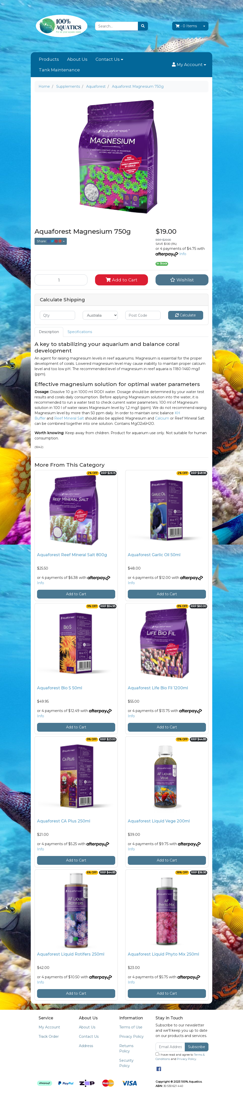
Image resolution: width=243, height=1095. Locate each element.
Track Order (49, 1036)
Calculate (185, 315)
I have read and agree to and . (180, 1056)
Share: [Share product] (49, 241)
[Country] (100, 315)
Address (86, 1046)
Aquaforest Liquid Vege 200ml (159, 821)
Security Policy (126, 1063)
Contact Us (108, 59)
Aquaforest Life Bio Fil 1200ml (158, 688)
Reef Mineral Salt (69, 418)
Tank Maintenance (59, 69)
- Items (186, 26)
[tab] (49, 332)
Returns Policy (126, 1048)
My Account (49, 1027)
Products (49, 59)
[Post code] (143, 315)
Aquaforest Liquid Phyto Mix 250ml (163, 954)
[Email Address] (170, 1047)
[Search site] (143, 26)
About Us (77, 59)
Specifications (80, 332)
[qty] (57, 315)
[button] (189, 65)
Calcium (162, 418)
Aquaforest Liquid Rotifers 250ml (70, 954)
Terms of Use (130, 1027)
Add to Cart (121, 279)
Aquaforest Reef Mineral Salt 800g (72, 554)
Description (49, 332)
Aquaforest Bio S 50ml (59, 688)
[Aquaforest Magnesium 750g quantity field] (61, 279)
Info (182, 254)
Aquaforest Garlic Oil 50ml (154, 554)
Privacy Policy (131, 1036)
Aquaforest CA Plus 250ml (63, 821)
